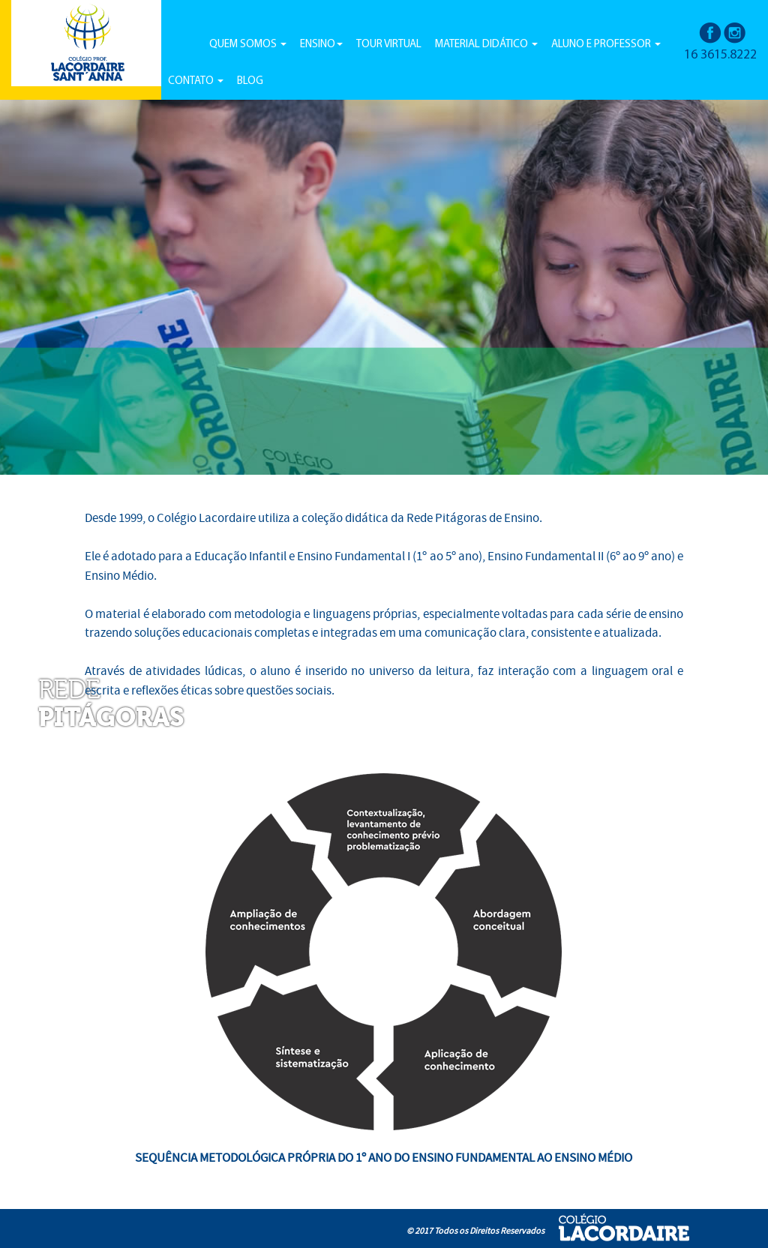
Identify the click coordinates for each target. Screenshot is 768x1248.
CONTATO (196, 81)
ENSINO (321, 44)
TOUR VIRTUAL (389, 44)
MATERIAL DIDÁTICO (486, 44)
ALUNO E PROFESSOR (606, 44)
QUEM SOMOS (247, 44)
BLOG (250, 81)
